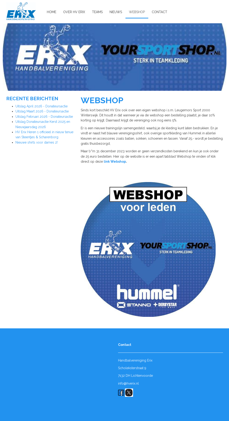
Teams (97, 12)
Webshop (137, 12)
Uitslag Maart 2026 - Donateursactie (42, 111)
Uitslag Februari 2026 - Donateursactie (44, 116)
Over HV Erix (74, 12)
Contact (159, 12)
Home (51, 12)
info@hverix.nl (128, 383)
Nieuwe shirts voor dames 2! (36, 142)
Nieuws (116, 12)
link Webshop (115, 161)
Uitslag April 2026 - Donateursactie (41, 106)
